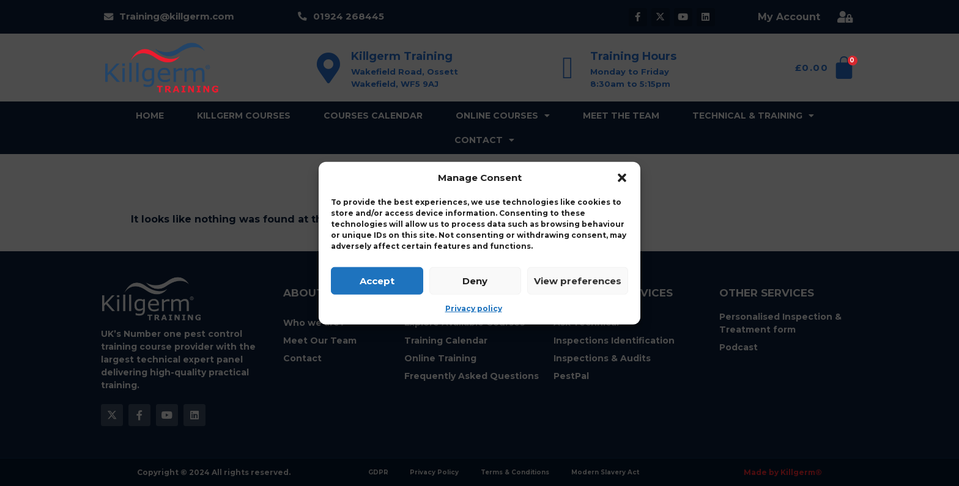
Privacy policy (473, 308)
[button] (622, 178)
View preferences (577, 280)
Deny (474, 280)
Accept (377, 280)
